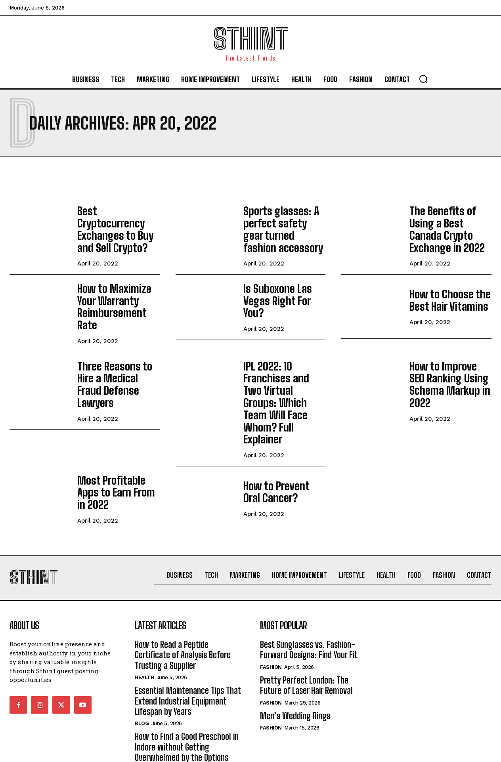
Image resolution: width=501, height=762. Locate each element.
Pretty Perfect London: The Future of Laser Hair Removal (306, 635)
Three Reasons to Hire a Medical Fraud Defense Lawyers (117, 357)
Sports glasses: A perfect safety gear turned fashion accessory (280, 225)
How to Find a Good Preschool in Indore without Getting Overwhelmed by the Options (187, 696)
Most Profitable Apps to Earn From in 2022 (116, 438)
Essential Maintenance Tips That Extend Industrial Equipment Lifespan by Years (188, 651)
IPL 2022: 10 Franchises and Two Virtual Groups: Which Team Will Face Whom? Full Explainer (284, 365)
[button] (423, 78)
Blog (142, 673)
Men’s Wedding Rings (295, 665)
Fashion (271, 617)
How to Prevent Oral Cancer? (279, 438)
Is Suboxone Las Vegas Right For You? (282, 293)
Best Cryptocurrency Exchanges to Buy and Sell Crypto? (118, 222)
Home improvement (161, 719)
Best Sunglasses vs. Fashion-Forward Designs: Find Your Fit (309, 599)
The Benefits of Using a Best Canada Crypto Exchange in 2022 (449, 222)
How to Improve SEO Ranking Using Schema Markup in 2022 (445, 360)
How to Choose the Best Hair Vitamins (443, 293)
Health (144, 627)
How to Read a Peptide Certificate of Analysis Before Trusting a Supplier (183, 605)
